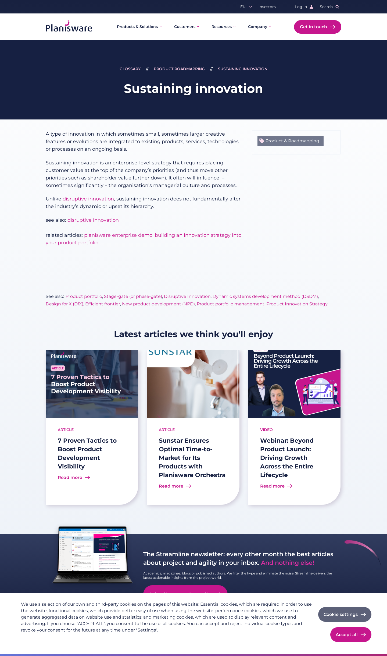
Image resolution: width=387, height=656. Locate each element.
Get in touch (313, 26)
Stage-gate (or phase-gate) (133, 296)
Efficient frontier (102, 303)
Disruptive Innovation (187, 296)
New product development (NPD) (158, 303)
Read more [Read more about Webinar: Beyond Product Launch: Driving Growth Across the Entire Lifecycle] (272, 486)
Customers (184, 26)
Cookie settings (341, 614)
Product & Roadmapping (292, 140)
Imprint (60, 639)
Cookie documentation (94, 639)
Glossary (130, 68)
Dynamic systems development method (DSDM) (265, 296)
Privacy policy (34, 639)
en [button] (243, 6)
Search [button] (326, 6)
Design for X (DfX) (64, 303)
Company (257, 26)
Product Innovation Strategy (297, 303)
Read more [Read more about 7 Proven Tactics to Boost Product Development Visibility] (70, 477)
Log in (301, 6)
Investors (267, 6)
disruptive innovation (88, 199)
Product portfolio (84, 296)
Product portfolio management (230, 303)
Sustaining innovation (242, 68)
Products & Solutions (137, 26)
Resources (222, 26)
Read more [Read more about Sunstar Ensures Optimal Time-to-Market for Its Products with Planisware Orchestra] (171, 486)
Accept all (347, 634)
